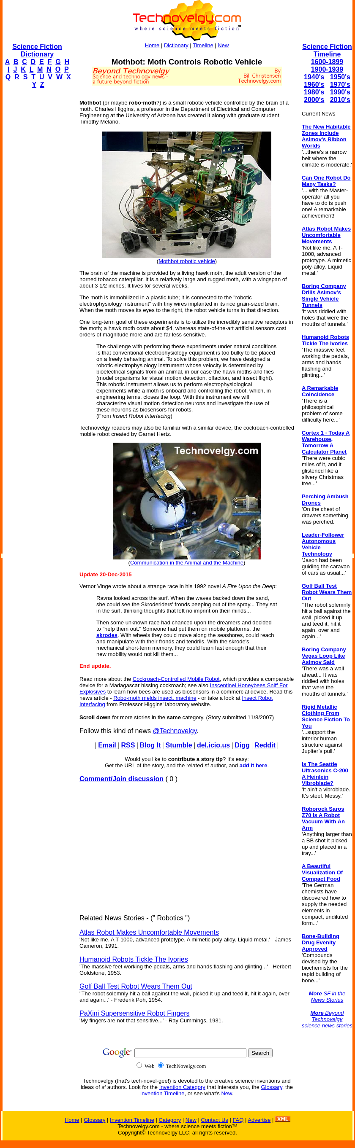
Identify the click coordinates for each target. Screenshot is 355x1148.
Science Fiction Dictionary (37, 50)
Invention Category (182, 1087)
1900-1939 (327, 69)
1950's (340, 77)
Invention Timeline (162, 1093)
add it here (254, 765)
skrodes (106, 635)
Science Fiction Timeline (327, 50)
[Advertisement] (36, 221)
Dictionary (176, 45)
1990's (340, 92)
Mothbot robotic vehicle (186, 261)
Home (152, 45)
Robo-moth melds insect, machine (155, 698)
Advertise (259, 1120)
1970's (340, 84)
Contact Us (214, 1120)
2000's (314, 99)
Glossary (271, 1087)
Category (169, 1120)
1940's (314, 77)
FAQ (237, 1120)
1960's (314, 84)
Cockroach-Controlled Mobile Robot (176, 679)
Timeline (203, 45)
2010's (340, 99)
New (223, 45)
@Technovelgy (175, 730)
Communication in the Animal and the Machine (186, 562)
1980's (314, 92)
